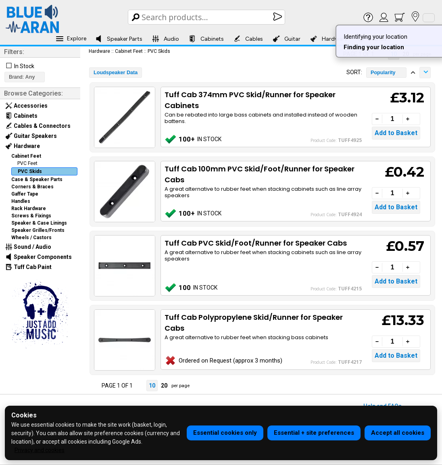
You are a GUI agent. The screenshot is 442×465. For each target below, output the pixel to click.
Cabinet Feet (26, 156)
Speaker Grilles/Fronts (38, 230)
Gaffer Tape (24, 194)
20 (164, 385)
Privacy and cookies (40, 450)
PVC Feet (27, 163)
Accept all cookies (397, 432)
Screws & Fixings (31, 216)
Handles (20, 201)
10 (152, 385)
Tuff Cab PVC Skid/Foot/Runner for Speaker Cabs (256, 243)
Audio (165, 38)
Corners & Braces (32, 187)
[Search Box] (207, 17)
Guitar (286, 38)
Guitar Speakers (31, 136)
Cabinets (206, 38)
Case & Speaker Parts (37, 179)
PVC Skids (30, 171)
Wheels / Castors (31, 237)
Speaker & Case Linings (39, 223)
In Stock (24, 66)
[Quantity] (392, 119)
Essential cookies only (225, 432)
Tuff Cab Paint (28, 267)
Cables (248, 38)
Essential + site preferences (314, 432)
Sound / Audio (28, 246)
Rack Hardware (28, 208)
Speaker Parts (118, 38)
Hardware (328, 38)
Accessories (26, 105)
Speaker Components (38, 257)
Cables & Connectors (38, 125)
